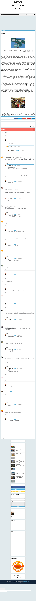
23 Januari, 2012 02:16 (14, 339)
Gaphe (6, 354)
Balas (5, 158)
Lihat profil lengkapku (14, 515)
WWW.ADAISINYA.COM (8, 279)
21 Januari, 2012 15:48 (13, 234)
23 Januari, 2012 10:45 (10, 354)
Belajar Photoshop (8, 171)
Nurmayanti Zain (7, 293)
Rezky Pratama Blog (18, 5)
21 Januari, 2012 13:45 (10, 185)
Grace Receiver (7, 234)
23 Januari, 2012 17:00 (15, 389)
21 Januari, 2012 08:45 (10, 130)
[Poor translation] (3, 586)
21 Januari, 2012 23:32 (15, 279)
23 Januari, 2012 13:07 (9, 375)
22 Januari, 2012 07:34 (19, 196)
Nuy (5, 375)
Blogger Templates (26, 579)
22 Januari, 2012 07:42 (19, 286)
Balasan (7, 135)
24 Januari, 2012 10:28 (10, 408)
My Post (4, 30)
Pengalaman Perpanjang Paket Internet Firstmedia (20, 471)
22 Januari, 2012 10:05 (10, 308)
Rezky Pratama (10, 137)
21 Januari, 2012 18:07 (12, 248)
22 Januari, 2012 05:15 (13, 293)
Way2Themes (15, 579)
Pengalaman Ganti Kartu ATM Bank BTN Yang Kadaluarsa (20, 475)
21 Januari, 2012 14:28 (10, 219)
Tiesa (5, 408)
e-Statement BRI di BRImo (20, 477)
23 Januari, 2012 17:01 (19, 382)
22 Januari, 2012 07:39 (19, 271)
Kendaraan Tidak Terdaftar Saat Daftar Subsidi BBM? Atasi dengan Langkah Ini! (20, 459)
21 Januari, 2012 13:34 (15, 171)
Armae (6, 185)
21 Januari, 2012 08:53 (19, 137)
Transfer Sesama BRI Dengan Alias (19, 455)
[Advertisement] (18, 22)
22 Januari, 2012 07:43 (19, 301)
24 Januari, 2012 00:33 (10, 394)
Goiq (5, 308)
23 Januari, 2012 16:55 (19, 317)
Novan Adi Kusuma (8, 339)
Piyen (5, 219)
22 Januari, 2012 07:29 (22, 148)
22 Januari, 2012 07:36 (19, 227)
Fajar (6, 130)
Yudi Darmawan (7, 263)
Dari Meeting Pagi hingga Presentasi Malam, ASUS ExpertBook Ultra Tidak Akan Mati (20, 467)
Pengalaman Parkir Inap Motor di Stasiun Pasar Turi (20, 462)
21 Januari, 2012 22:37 (13, 263)
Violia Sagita (7, 248)
